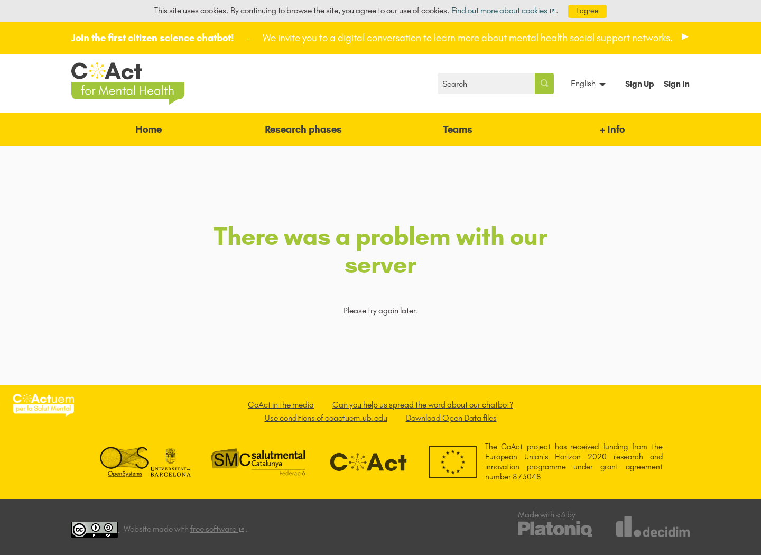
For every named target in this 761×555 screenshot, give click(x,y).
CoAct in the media (281, 405)
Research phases (303, 129)
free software (217, 529)
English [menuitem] (583, 83)
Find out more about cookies (503, 10)
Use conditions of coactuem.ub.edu (326, 418)
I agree (587, 10)
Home (148, 129)
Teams (457, 129)
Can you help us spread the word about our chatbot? (422, 405)
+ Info (612, 129)
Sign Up (639, 84)
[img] (685, 36)
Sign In (677, 84)
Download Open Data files (451, 418)
